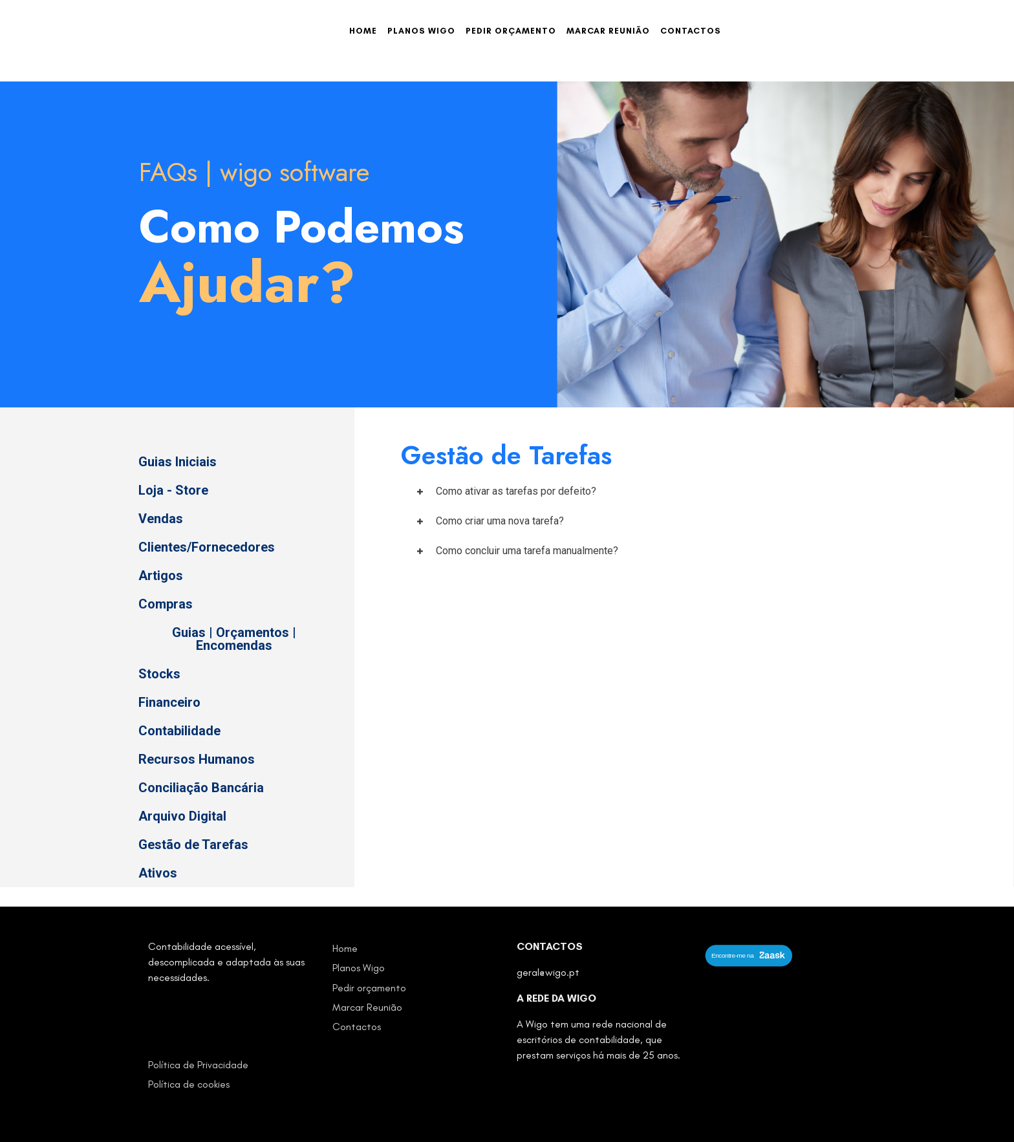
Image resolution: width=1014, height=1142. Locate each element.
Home (363, 31)
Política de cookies (189, 1084)
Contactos (690, 31)
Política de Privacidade (198, 1065)
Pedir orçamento (511, 31)
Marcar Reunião (608, 31)
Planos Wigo (421, 31)
